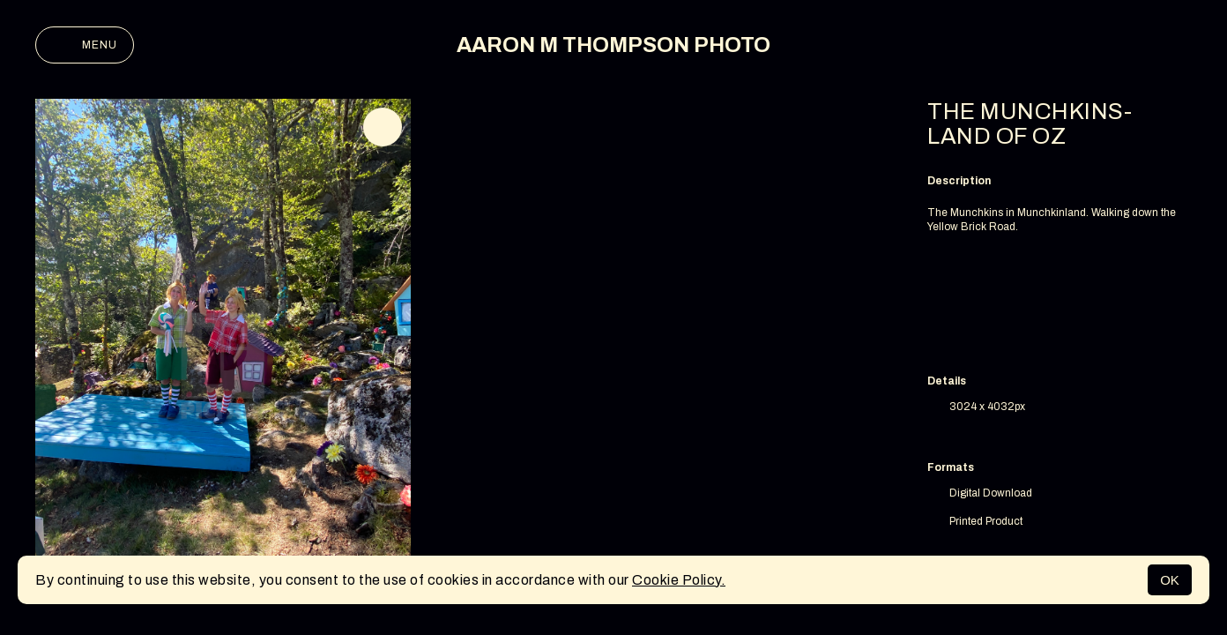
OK (1169, 579)
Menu (84, 45)
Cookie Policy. (678, 579)
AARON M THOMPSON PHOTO (613, 45)
